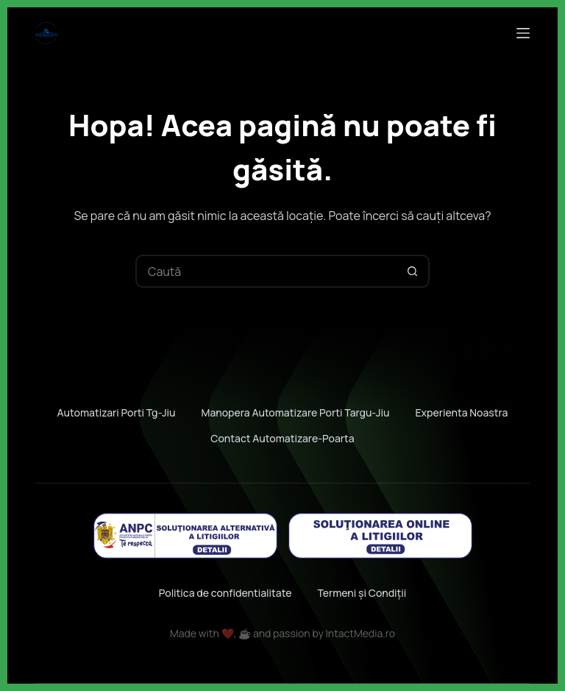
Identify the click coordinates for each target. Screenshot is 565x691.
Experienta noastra (461, 412)
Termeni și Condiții (361, 593)
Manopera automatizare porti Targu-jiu (296, 412)
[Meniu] (523, 33)
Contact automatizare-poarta (282, 438)
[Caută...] (266, 271)
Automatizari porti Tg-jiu (116, 412)
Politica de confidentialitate (225, 593)
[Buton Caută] (413, 271)
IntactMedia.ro (360, 633)
